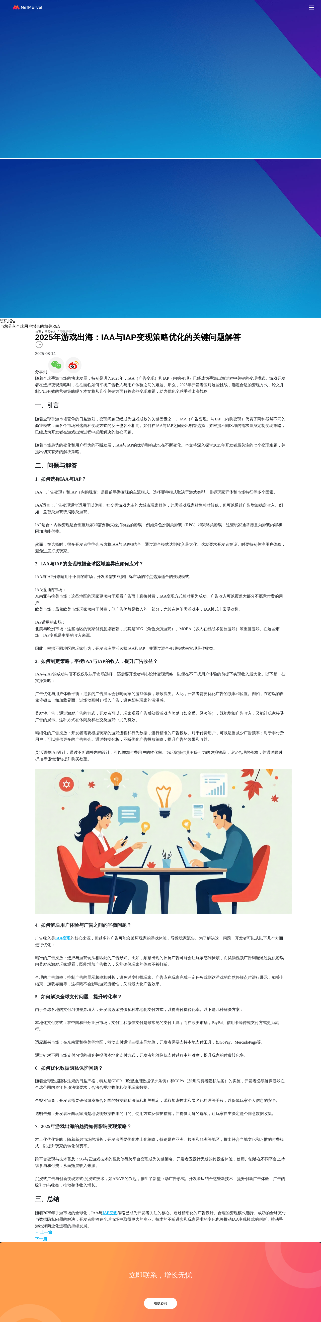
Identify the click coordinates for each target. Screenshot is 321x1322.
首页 (38, 331)
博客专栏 (50, 331)
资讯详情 (66, 331)
